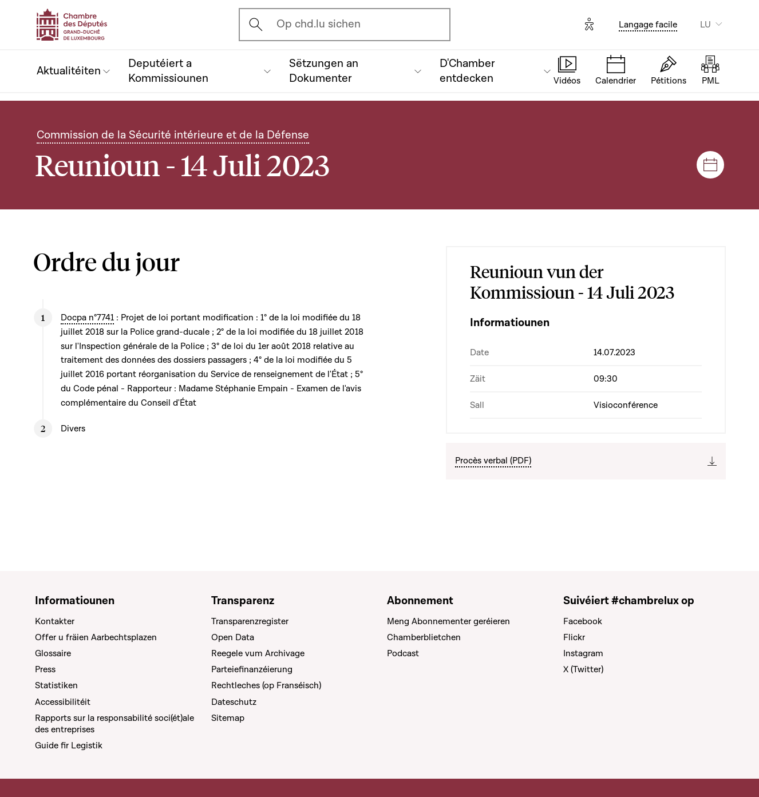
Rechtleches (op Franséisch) (266, 685)
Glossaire (53, 653)
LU (705, 24)
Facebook (582, 621)
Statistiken (56, 685)
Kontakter (54, 621)
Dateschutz (233, 702)
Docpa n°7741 (87, 317)
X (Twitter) (583, 669)
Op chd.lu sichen (318, 24)
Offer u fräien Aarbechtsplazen (96, 637)
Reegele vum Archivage (258, 653)
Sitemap (227, 718)
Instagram (583, 653)
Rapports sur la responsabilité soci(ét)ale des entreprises (114, 723)
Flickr (574, 637)
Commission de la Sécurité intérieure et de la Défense (173, 135)
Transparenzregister (249, 621)
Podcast (403, 653)
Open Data (232, 637)
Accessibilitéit (62, 702)
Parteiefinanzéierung (251, 669)
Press (45, 669)
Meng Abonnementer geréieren (448, 621)
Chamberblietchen (424, 637)
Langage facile (648, 24)
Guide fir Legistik (68, 745)
